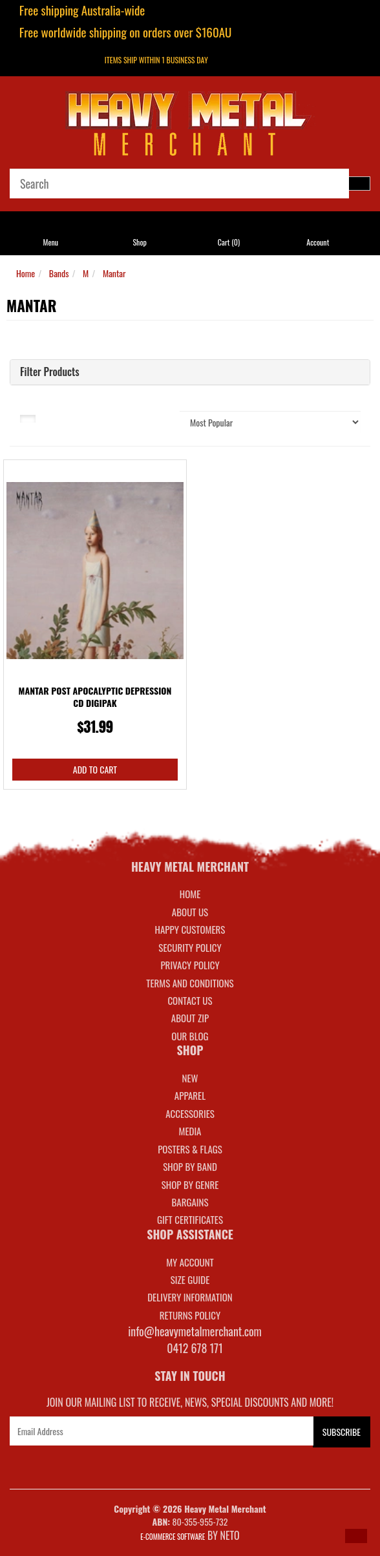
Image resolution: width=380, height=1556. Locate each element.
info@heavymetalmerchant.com (195, 1331)
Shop (139, 242)
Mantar (114, 273)
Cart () (229, 242)
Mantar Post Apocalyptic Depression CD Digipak (95, 697)
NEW (190, 1078)
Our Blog (189, 1036)
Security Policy (189, 947)
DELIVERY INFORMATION (190, 1297)
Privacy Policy (189, 965)
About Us (190, 912)
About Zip (190, 1018)
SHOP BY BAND (190, 1166)
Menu (51, 242)
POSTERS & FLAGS (190, 1149)
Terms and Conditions (189, 983)
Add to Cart (95, 769)
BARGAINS (189, 1202)
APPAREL (190, 1095)
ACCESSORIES (190, 1113)
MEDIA (189, 1131)
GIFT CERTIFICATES (190, 1219)
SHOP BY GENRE (190, 1184)
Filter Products (49, 372)
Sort (147, 417)
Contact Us (189, 1000)
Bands (59, 273)
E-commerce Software (172, 1536)
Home (25, 273)
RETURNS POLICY (190, 1315)
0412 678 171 (195, 1348)
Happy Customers (190, 929)
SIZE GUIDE (190, 1279)
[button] (356, 1536)
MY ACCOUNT (190, 1262)
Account (317, 242)
